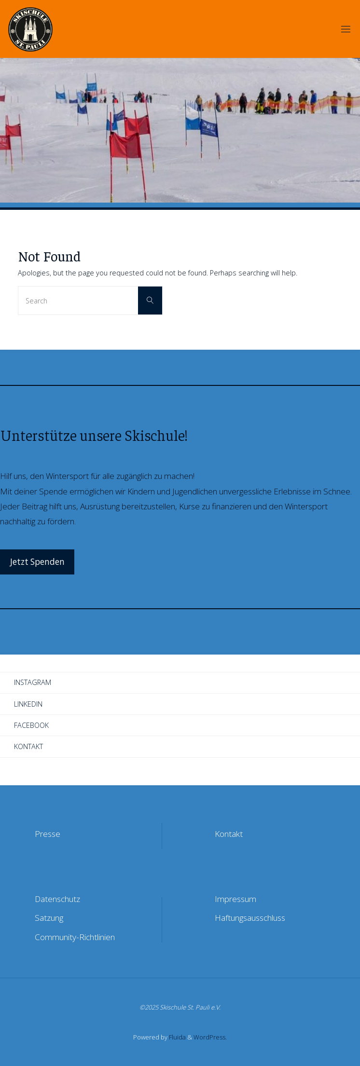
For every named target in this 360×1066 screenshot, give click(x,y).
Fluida (176, 1037)
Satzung (49, 917)
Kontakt (28, 746)
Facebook (31, 725)
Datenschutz (57, 898)
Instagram (32, 682)
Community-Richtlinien (75, 937)
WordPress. (210, 1037)
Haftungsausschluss (250, 917)
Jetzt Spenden (37, 561)
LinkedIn (28, 704)
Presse (47, 833)
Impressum (235, 898)
